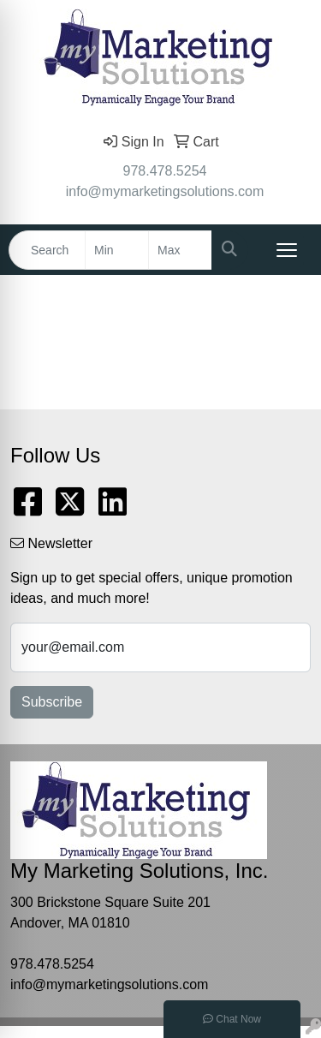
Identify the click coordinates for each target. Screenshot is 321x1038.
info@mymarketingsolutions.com (165, 191)
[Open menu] (287, 250)
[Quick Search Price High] (180, 250)
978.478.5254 (165, 171)
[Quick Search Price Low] (117, 250)
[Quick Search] (47, 250)
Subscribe (51, 702)
